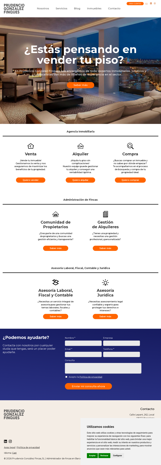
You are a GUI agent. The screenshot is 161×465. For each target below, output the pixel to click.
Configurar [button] (117, 455)
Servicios (61, 8)
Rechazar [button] (104, 455)
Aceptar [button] (92, 455)
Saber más (81, 85)
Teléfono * (108, 349)
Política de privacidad (90, 377)
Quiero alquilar (80, 180)
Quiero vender (31, 180)
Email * (68, 349)
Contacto (114, 8)
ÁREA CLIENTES (135, 4)
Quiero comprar (130, 180)
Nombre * (70, 338)
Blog (77, 8)
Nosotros (43, 8)
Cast (14, 453)
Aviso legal (9, 447)
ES (146, 4)
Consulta (70, 360)
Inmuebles (94, 8)
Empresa (108, 338)
